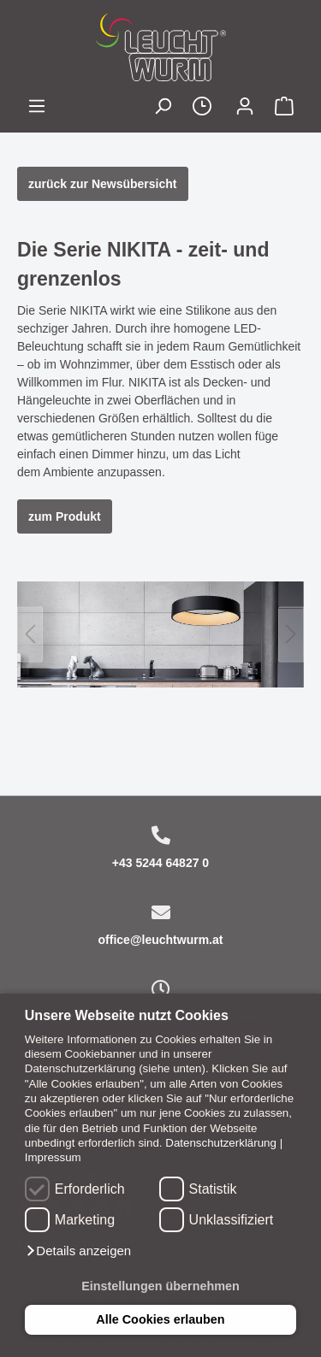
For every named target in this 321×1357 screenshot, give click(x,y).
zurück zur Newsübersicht (102, 184)
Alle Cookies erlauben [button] (160, 1319)
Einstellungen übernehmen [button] (160, 1286)
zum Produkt (64, 516)
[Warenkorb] (284, 108)
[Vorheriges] (30, 634)
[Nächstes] (291, 634)
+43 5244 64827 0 (160, 863)
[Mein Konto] (245, 108)
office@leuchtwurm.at (160, 940)
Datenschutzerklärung (220, 1142)
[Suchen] (162, 108)
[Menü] (36, 108)
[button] (78, 1251)
